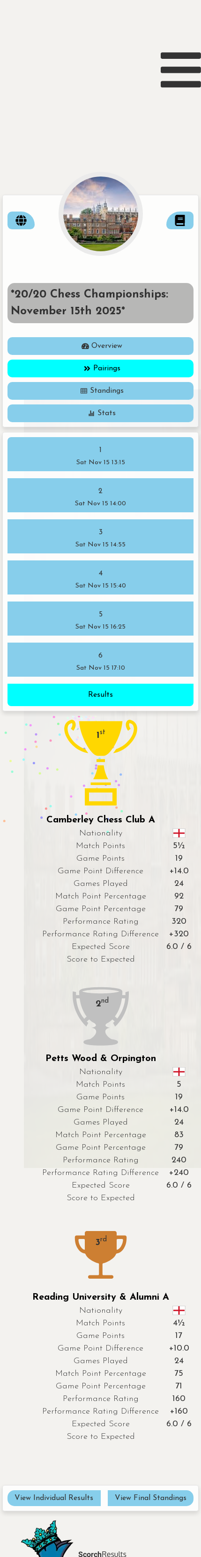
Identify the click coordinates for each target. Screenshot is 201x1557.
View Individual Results (54, 1498)
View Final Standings (150, 1498)
